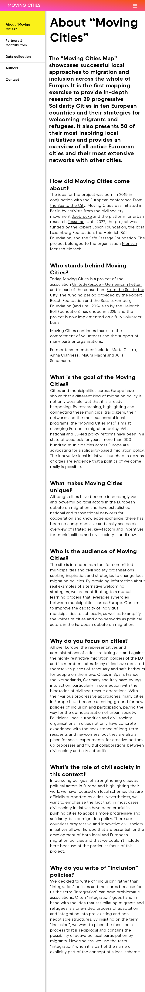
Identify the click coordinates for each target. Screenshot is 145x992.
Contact (12, 80)
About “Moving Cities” (18, 27)
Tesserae (76, 222)
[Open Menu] (135, 5)
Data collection (18, 57)
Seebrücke (82, 217)
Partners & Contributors (16, 43)
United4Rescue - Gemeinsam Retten (107, 285)
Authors (12, 68)
